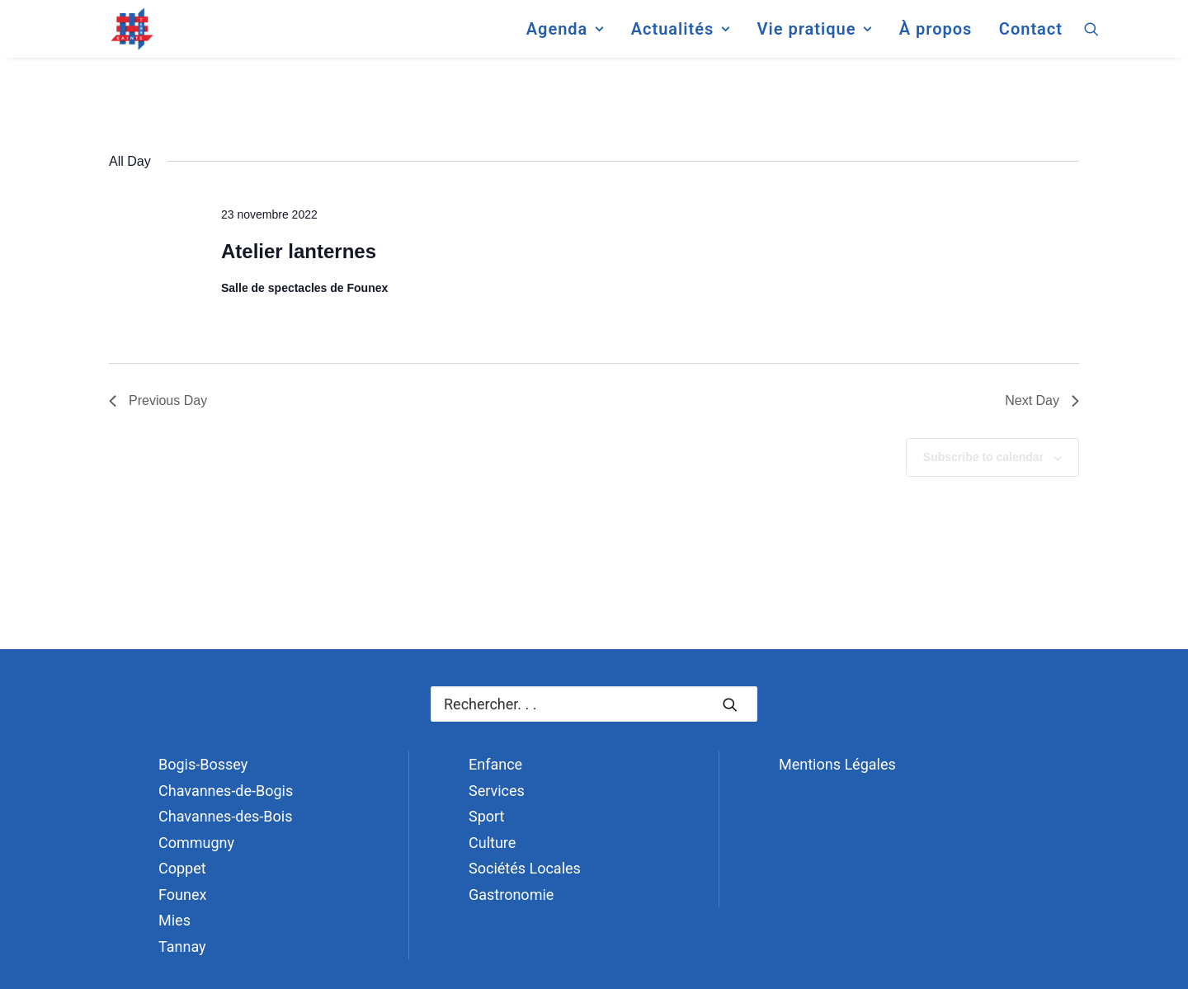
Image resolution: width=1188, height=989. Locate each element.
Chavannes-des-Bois (225, 816)
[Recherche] (594, 704)
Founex (182, 894)
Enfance (495, 764)
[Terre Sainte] (118, 36)
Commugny (196, 842)
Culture (492, 842)
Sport (487, 816)
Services (497, 790)
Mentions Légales (837, 764)
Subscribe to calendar (983, 457)
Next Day (1042, 400)
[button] (1091, 36)
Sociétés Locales (525, 868)
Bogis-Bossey (203, 764)
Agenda (565, 36)
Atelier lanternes (298, 251)
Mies (174, 920)
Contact (1031, 36)
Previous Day (158, 400)
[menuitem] (565, 36)
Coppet (182, 868)
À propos (936, 36)
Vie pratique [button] (814, 36)
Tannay (182, 946)
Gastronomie (511, 894)
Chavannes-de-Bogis (225, 790)
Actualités (680, 36)
